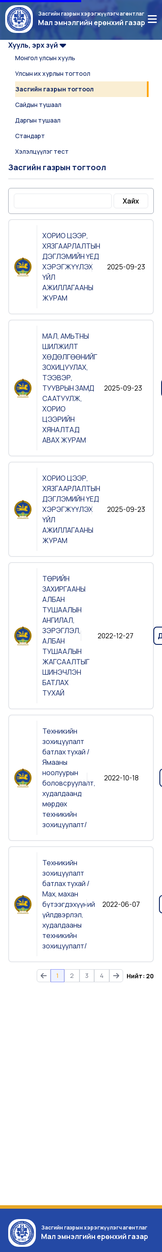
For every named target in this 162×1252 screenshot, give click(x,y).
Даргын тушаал (37, 120)
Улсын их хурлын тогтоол (52, 73)
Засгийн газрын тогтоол (54, 89)
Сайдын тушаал (38, 104)
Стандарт (30, 136)
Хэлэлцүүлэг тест (42, 151)
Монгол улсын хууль (45, 58)
